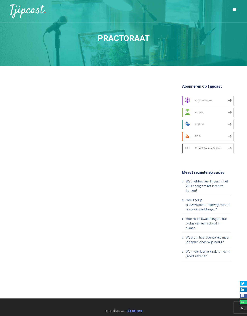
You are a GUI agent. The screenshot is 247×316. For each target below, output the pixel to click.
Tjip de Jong (134, 311)
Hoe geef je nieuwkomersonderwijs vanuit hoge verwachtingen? (207, 204)
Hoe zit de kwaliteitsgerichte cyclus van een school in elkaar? (206, 223)
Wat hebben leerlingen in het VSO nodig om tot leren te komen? (207, 186)
